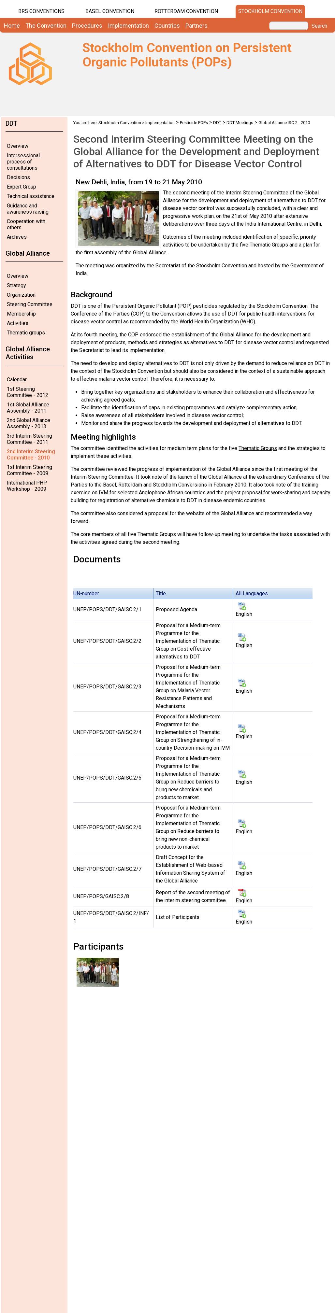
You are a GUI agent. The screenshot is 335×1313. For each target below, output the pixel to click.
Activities (17, 323)
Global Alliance (237, 335)
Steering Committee (29, 304)
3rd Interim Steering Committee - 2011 (29, 439)
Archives (17, 237)
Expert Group (21, 187)
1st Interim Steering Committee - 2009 (29, 470)
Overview (17, 146)
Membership (21, 314)
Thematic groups (26, 333)
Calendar (17, 379)
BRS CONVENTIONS (41, 11)
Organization (21, 295)
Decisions (18, 177)
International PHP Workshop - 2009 (27, 486)
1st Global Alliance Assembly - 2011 (28, 408)
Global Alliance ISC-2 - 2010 (284, 122)
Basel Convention (109, 11)
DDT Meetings (239, 122)
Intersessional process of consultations (23, 161)
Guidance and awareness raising (28, 209)
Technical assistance (30, 196)
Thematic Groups (258, 448)
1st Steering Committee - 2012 (27, 392)
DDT (217, 122)
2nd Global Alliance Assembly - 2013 (28, 423)
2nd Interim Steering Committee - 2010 (31, 454)
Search (319, 26)
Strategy (16, 285)
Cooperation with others (26, 224)
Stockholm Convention (270, 11)
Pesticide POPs (194, 122)
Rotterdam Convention (186, 11)
